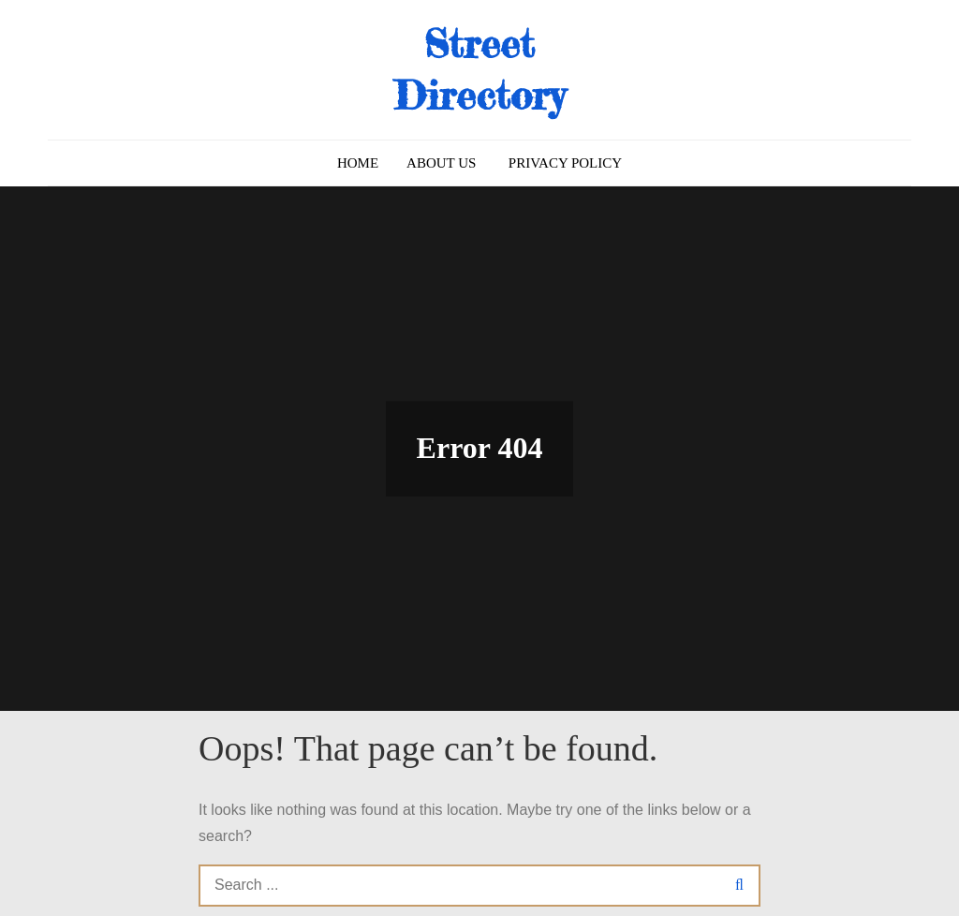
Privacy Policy (565, 162)
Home (357, 162)
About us (441, 162)
